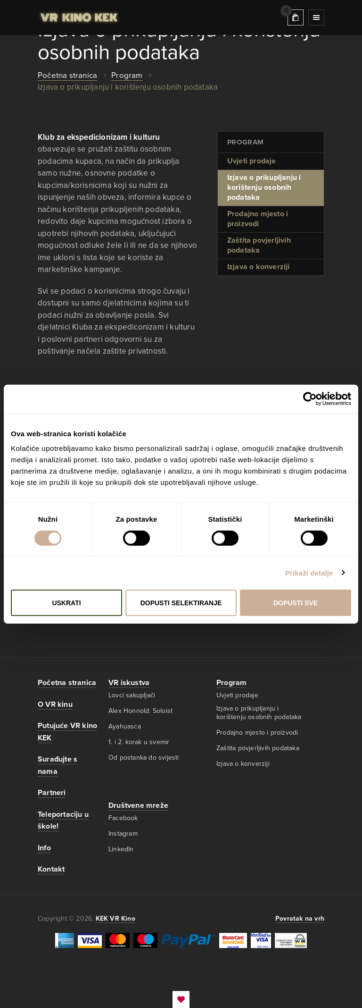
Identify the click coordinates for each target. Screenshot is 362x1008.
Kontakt (51, 869)
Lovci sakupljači (131, 695)
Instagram (123, 834)
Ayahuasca (124, 726)
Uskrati (66, 603)
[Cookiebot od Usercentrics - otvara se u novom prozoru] (310, 398)
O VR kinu (55, 704)
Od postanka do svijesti (143, 758)
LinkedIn (121, 849)
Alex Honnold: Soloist (140, 711)
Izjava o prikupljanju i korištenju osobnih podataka (264, 187)
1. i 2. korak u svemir (138, 742)
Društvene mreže (138, 805)
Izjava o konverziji (258, 266)
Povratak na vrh (299, 919)
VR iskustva (128, 682)
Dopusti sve (295, 603)
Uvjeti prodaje (251, 161)
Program (231, 682)
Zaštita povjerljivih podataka (259, 245)
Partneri (52, 792)
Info (44, 848)
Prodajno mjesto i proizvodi (257, 219)
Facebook (123, 818)
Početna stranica (67, 75)
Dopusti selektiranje (181, 603)
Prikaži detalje (309, 572)
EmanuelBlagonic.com (181, 999)
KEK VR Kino (79, 17)
